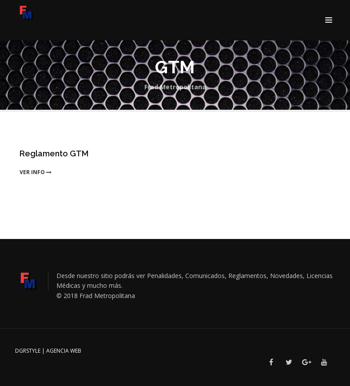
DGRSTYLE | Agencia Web (48, 350)
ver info (36, 172)
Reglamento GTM (54, 153)
